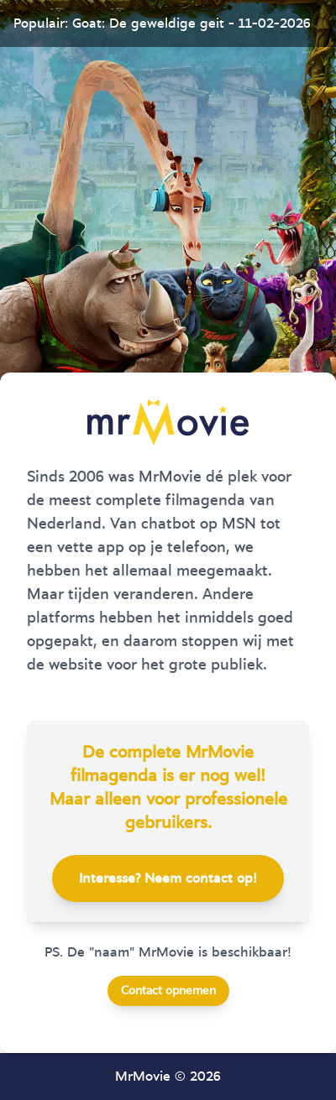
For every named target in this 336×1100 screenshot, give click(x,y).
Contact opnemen (168, 991)
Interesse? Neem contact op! (168, 878)
